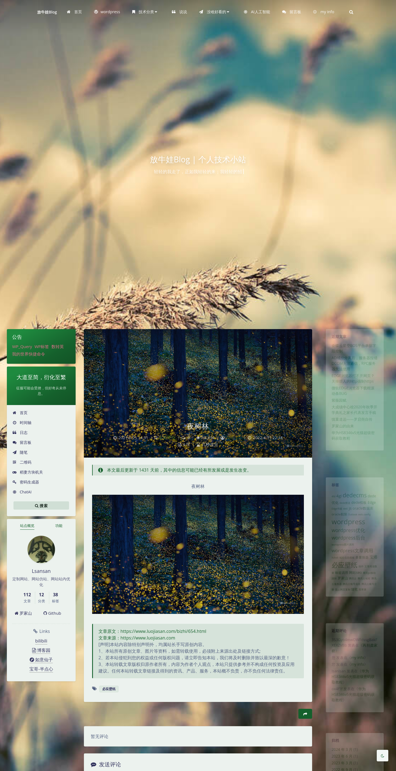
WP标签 (41, 346)
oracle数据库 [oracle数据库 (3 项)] (364, 514)
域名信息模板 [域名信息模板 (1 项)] (345, 573)
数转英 (57, 346)
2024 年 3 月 (339, 753)
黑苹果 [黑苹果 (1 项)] (364, 611)
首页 (20, 412)
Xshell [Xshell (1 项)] (331, 573)
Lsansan (234, 437)
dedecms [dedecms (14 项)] (354, 498)
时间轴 (21, 422)
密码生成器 (25, 482)
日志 (20, 432)
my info (358, 664)
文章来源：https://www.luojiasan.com (136, 638)
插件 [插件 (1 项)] (362, 583)
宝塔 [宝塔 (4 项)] (377, 572)
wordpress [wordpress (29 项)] (347, 529)
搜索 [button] (41, 505)
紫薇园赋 (336, 414)
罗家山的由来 (340, 444)
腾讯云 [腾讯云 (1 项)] (352, 598)
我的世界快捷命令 (28, 354)
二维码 (21, 462)
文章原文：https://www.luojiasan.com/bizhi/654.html (152, 631)
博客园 (41, 650)
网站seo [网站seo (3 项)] (355, 590)
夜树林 (198, 426)
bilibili (41, 641)
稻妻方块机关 (27, 472)
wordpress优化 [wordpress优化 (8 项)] (347, 540)
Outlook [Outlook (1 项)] (352, 521)
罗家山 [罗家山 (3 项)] (340, 597)
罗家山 (23, 613)
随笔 (20, 452)
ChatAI (22, 491)
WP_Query (22, 346)
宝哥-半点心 (41, 669)
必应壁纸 (167, 437)
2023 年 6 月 (339, 761)
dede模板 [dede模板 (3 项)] (360, 507)
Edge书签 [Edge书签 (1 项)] (333, 514)
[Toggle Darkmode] (382, 755)
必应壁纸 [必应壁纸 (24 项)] (342, 581)
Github (52, 613)
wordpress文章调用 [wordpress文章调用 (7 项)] (351, 564)
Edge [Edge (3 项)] (375, 507)
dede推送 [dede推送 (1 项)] (343, 508)
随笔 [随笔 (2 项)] (354, 610)
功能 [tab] (58, 525)
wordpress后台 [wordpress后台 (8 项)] (347, 549)
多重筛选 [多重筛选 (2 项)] (363, 572)
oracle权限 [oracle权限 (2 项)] (336, 521)
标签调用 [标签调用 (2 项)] (339, 590)
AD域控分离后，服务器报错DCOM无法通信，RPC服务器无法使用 (354, 369)
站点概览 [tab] (27, 525)
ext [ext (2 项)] (343, 514)
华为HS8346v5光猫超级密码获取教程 (352, 686)
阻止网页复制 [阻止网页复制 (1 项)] (340, 611)
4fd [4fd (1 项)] (329, 500)
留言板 (21, 442)
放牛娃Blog (47, 12)
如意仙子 (41, 660)
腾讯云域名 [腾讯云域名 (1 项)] (365, 598)
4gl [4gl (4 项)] (336, 499)
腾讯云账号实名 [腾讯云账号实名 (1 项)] (351, 604)
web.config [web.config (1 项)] (366, 521)
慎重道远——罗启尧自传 (351, 436)
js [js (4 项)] (349, 514)
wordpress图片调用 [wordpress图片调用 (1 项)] (340, 557)
